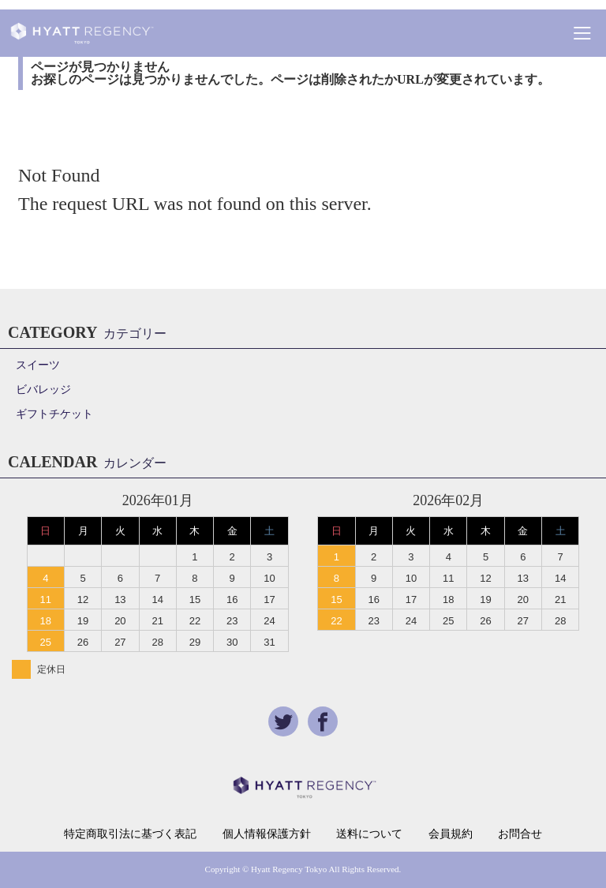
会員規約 (450, 834)
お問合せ (520, 834)
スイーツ (38, 365)
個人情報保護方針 (267, 834)
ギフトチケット (54, 414)
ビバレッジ (43, 389)
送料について (369, 834)
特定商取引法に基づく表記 (130, 834)
